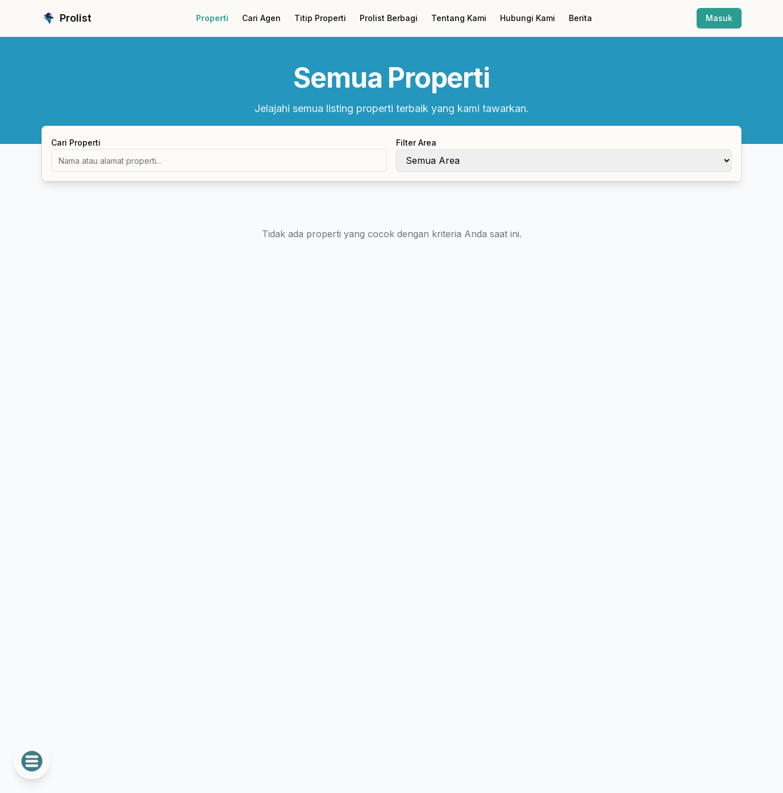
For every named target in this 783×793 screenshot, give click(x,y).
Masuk (719, 18)
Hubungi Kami (527, 18)
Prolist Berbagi (389, 18)
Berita (580, 18)
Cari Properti (76, 142)
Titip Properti (320, 18)
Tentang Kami (458, 18)
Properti (212, 18)
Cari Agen (261, 18)
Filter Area (416, 142)
